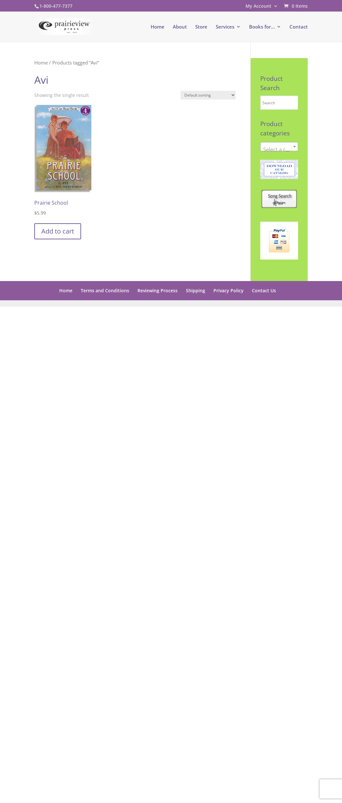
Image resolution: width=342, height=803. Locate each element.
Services (225, 27)
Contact (298, 27)
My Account (258, 6)
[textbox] (279, 149)
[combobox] (279, 146)
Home (157, 27)
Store (201, 27)
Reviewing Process (158, 290)
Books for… (262, 27)
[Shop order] (208, 95)
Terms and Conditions (105, 290)
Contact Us (264, 290)
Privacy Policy (228, 290)
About (180, 27)
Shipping (195, 290)
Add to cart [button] (57, 231)
